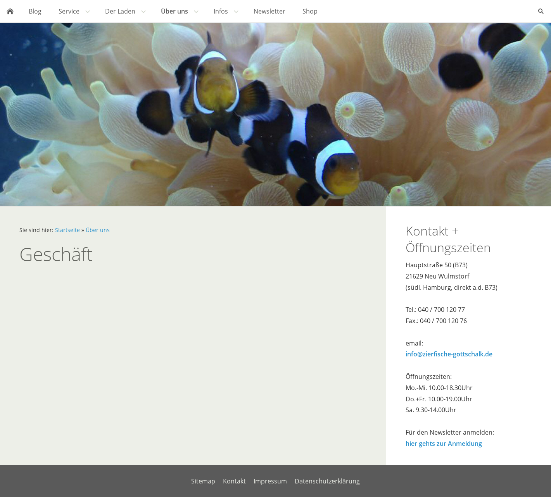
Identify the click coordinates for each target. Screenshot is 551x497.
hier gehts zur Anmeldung (444, 443)
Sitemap (203, 481)
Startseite (67, 230)
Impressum (270, 481)
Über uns (98, 230)
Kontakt (234, 481)
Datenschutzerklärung (327, 481)
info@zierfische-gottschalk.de (449, 354)
